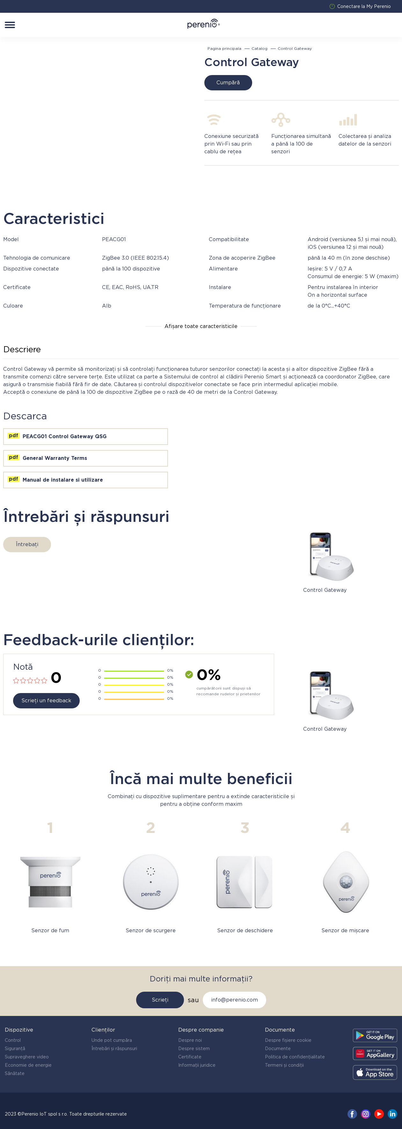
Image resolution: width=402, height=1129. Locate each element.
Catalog (259, 48)
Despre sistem (194, 1048)
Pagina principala (224, 48)
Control (13, 1040)
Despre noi (190, 1040)
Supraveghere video (27, 1056)
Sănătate (15, 1073)
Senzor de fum (50, 930)
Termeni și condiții (284, 1065)
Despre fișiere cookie (288, 1040)
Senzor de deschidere (245, 930)
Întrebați (27, 544)
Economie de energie (28, 1065)
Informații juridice (197, 1065)
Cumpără (228, 83)
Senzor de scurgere (151, 930)
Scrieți (160, 1000)
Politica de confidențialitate (295, 1056)
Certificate (189, 1056)
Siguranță (15, 1048)
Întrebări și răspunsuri (114, 1048)
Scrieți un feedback (46, 701)
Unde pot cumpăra (111, 1040)
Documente (278, 1048)
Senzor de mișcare (345, 930)
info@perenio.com (234, 1000)
